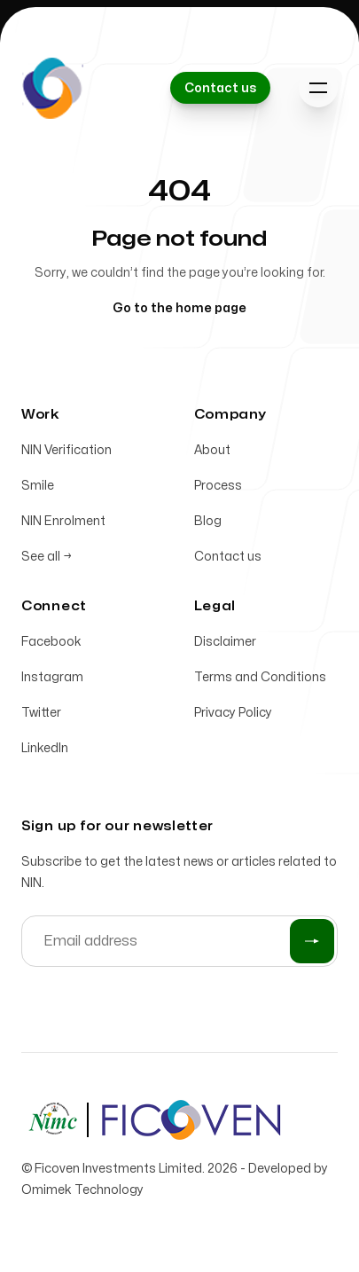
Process (218, 485)
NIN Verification (66, 450)
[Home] (52, 88)
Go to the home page (179, 308)
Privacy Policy (233, 712)
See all (46, 556)
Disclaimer (225, 642)
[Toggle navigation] (318, 87)
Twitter (41, 712)
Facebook (51, 642)
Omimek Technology (82, 1190)
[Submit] (312, 941)
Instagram (52, 677)
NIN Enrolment (63, 521)
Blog (208, 521)
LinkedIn (44, 748)
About (212, 450)
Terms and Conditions (260, 677)
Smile (37, 485)
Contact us (227, 556)
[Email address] (179, 941)
